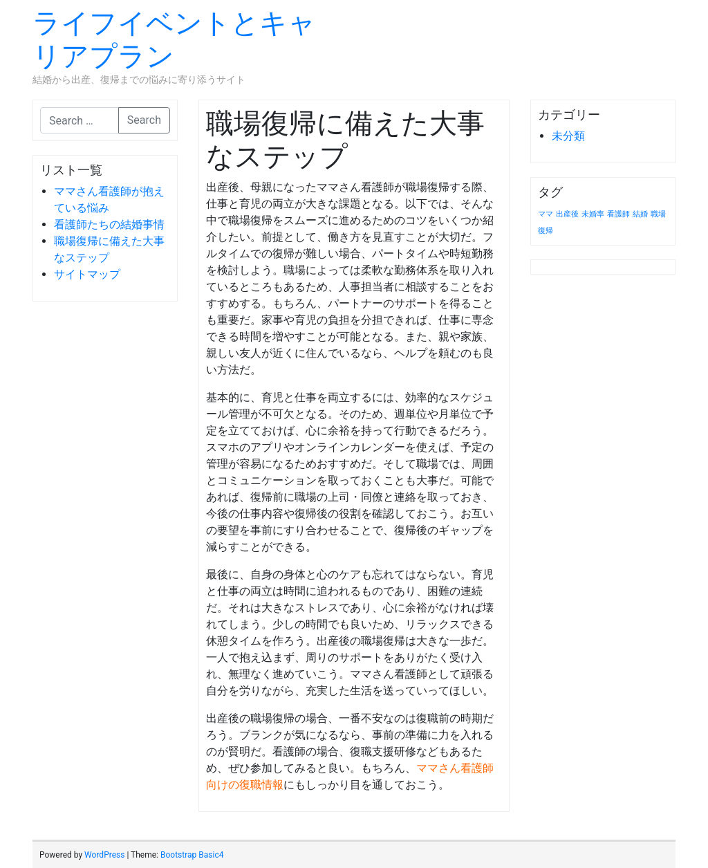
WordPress (104, 855)
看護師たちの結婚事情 (109, 224)
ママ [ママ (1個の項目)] (545, 214)
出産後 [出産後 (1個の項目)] (567, 214)
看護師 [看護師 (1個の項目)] (618, 214)
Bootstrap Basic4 (191, 855)
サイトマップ (87, 274)
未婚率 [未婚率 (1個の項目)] (592, 214)
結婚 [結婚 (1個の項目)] (640, 214)
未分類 (568, 135)
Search (144, 120)
